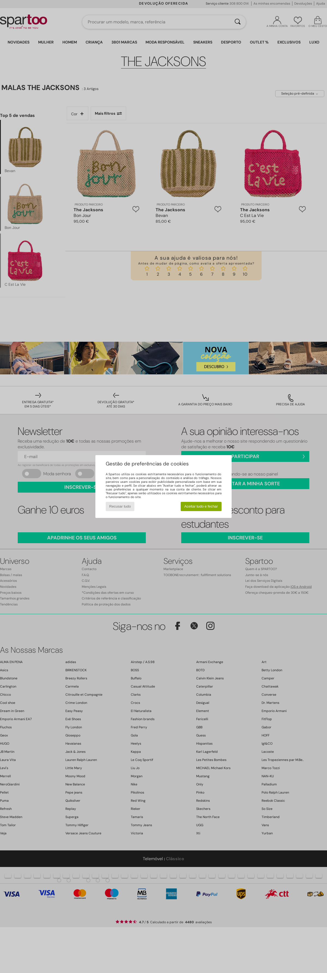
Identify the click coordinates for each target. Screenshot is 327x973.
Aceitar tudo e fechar (201, 506)
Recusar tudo (120, 506)
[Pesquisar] (237, 22)
